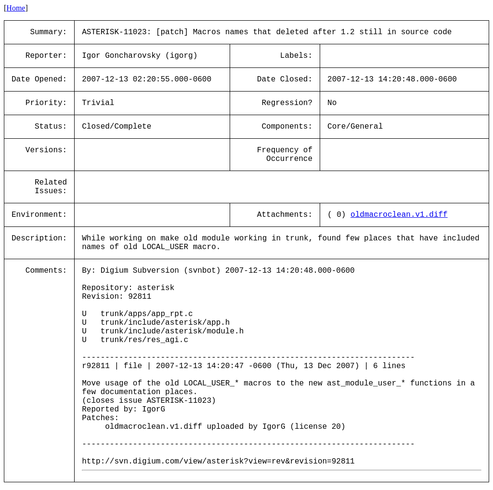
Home (15, 8)
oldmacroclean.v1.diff (399, 215)
